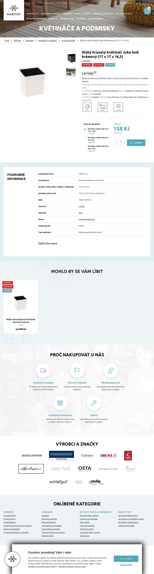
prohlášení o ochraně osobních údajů (42, 567)
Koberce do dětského (12, 529)
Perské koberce (9, 519)
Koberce (52, 19)
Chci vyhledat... (120, 3)
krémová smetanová (87, 219)
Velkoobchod (50, 3)
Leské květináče (68, 40)
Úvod (7, 40)
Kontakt (72, 3)
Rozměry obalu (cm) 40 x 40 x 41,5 (98, 147)
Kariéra (64, 3)
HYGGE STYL (32, 14)
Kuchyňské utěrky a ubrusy (90, 532)
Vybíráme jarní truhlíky (126, 526)
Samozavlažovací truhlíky (51, 529)
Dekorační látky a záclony (89, 516)
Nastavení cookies (126, 565)
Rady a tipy (125, 512)
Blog (58, 3)
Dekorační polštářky (87, 526)
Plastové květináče (49, 522)
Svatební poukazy (51, 14)
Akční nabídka (95, 19)
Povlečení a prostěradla (88, 519)
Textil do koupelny (86, 529)
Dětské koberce (10, 522)
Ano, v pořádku (126, 559)
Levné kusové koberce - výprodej (16, 532)
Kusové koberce (10, 516)
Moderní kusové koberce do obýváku (18, 526)
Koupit (139, 143)
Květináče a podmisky (47, 40)
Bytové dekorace (36, 19)
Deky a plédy (84, 522)
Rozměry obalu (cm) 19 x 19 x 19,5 (98, 130)
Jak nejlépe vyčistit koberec (128, 522)
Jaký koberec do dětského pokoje (131, 519)
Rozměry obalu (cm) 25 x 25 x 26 (98, 138)
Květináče (30, 40)
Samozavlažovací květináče (52, 526)
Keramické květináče (49, 519)
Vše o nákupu (38, 3)
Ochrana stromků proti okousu (53, 532)
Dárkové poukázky (103, 14)
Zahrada (81, 19)
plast (81, 213)
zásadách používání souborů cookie (72, 567)
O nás (28, 3)
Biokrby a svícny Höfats (76, 14)
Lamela (82, 206)
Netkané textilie (47, 536)
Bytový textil (124, 14)
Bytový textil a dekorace (95, 512)
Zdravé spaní (67, 19)
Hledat (133, 3)
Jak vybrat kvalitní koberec (128, 516)
